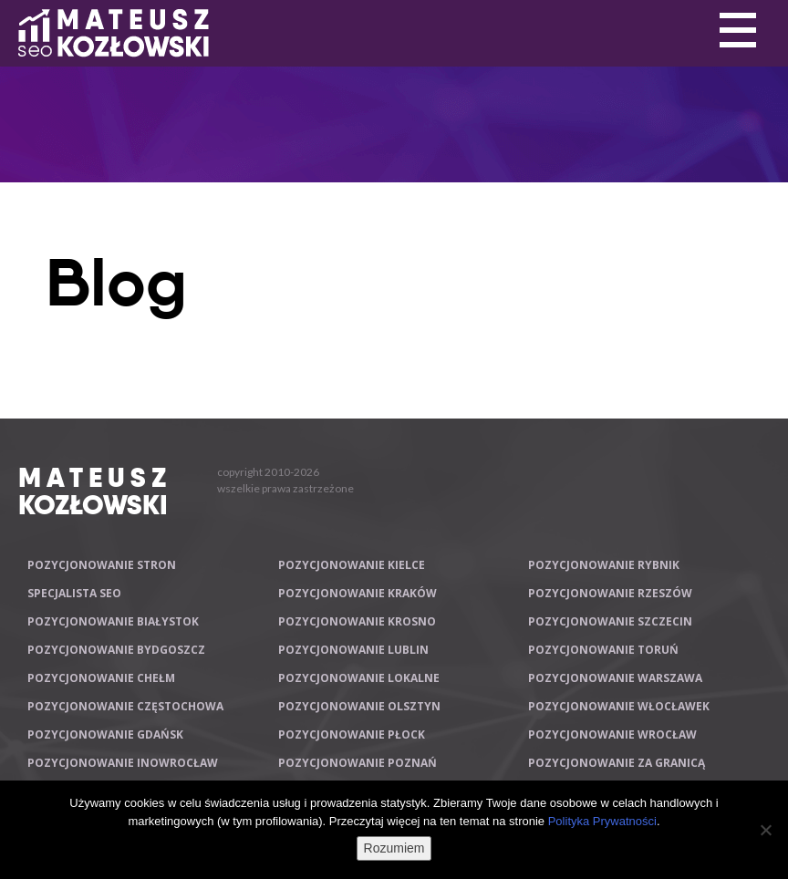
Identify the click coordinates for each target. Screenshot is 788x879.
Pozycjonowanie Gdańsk (105, 734)
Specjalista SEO (74, 593)
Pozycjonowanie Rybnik (603, 565)
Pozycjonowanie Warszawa (615, 678)
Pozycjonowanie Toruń (603, 649)
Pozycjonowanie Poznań (357, 762)
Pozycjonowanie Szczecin (610, 621)
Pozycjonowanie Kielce (351, 565)
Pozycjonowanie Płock (351, 734)
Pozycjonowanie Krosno (357, 621)
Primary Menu (738, 31)
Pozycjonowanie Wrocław (612, 734)
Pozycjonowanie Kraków (357, 593)
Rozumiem (394, 848)
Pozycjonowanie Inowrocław (122, 762)
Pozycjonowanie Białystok (113, 621)
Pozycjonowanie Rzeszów (610, 593)
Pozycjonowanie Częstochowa (125, 706)
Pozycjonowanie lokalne (359, 678)
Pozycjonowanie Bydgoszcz (116, 649)
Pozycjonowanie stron (101, 565)
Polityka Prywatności (602, 821)
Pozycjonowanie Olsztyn (359, 706)
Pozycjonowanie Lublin (353, 649)
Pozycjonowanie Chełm (101, 678)
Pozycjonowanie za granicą (616, 762)
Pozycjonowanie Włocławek (619, 706)
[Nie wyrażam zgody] (765, 830)
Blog (116, 283)
